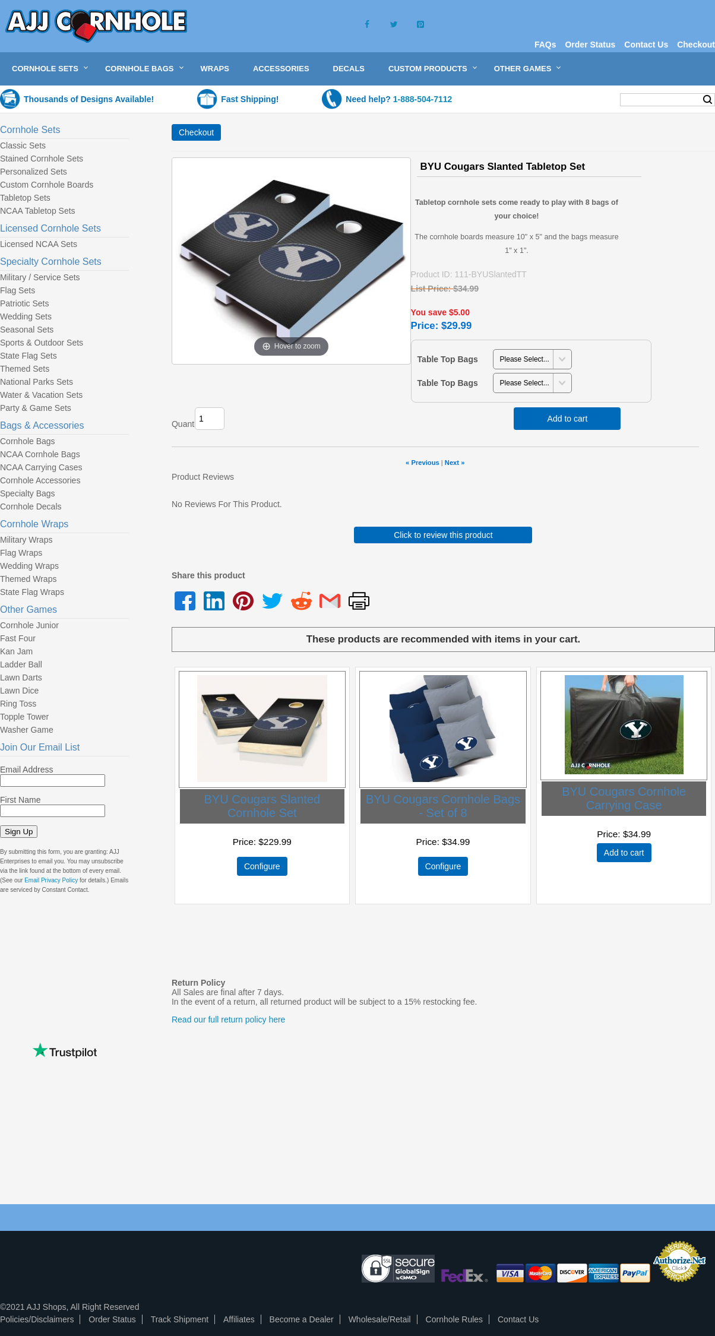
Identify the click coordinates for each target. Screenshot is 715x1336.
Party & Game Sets (35, 408)
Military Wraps (26, 539)
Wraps (215, 68)
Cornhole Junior (29, 625)
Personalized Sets (33, 171)
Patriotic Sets (24, 303)
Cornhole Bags (139, 68)
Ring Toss (18, 703)
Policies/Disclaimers (37, 1319)
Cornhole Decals (31, 506)
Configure (262, 866)
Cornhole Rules (454, 1319)
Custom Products (427, 68)
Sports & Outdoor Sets (41, 342)
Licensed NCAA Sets (38, 244)
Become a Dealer (302, 1319)
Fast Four (18, 638)
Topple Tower (24, 716)
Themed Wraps (28, 579)
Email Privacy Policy (51, 880)
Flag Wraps (21, 553)
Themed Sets (24, 368)
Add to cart (568, 418)
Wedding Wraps (29, 566)
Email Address (26, 769)
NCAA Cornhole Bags (40, 454)
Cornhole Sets (45, 68)
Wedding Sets (26, 316)
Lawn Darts (21, 677)
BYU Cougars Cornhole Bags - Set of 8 (443, 806)
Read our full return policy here (228, 1019)
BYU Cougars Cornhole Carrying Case (624, 798)
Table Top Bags (447, 359)
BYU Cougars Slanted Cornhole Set (262, 806)
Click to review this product (443, 535)
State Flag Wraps (32, 592)
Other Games (523, 68)
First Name (20, 800)
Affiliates (239, 1319)
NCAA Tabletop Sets (37, 211)
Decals (349, 68)
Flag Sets (17, 290)
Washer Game (26, 730)
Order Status (590, 44)
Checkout (696, 44)
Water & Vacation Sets (41, 395)
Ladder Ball (21, 664)
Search (707, 99)
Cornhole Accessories (40, 480)
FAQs (545, 44)
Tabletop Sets (25, 197)
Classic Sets (23, 145)
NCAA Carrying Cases (41, 467)
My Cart (587, 98)
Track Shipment (180, 1319)
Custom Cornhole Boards (46, 184)
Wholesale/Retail (380, 1319)
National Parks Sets (36, 382)
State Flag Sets (28, 355)
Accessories (281, 68)
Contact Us (646, 44)
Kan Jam (16, 651)
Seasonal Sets (26, 329)
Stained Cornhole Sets (41, 158)
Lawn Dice (19, 690)
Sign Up (19, 831)
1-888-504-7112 (423, 99)
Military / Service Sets (40, 277)
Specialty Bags (27, 493)
